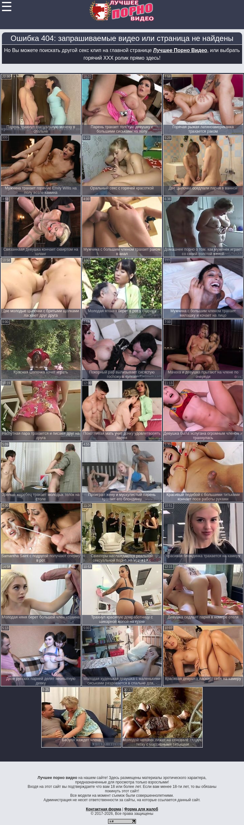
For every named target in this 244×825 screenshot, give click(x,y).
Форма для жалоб (141, 809)
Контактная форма (103, 809)
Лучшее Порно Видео (180, 50)
